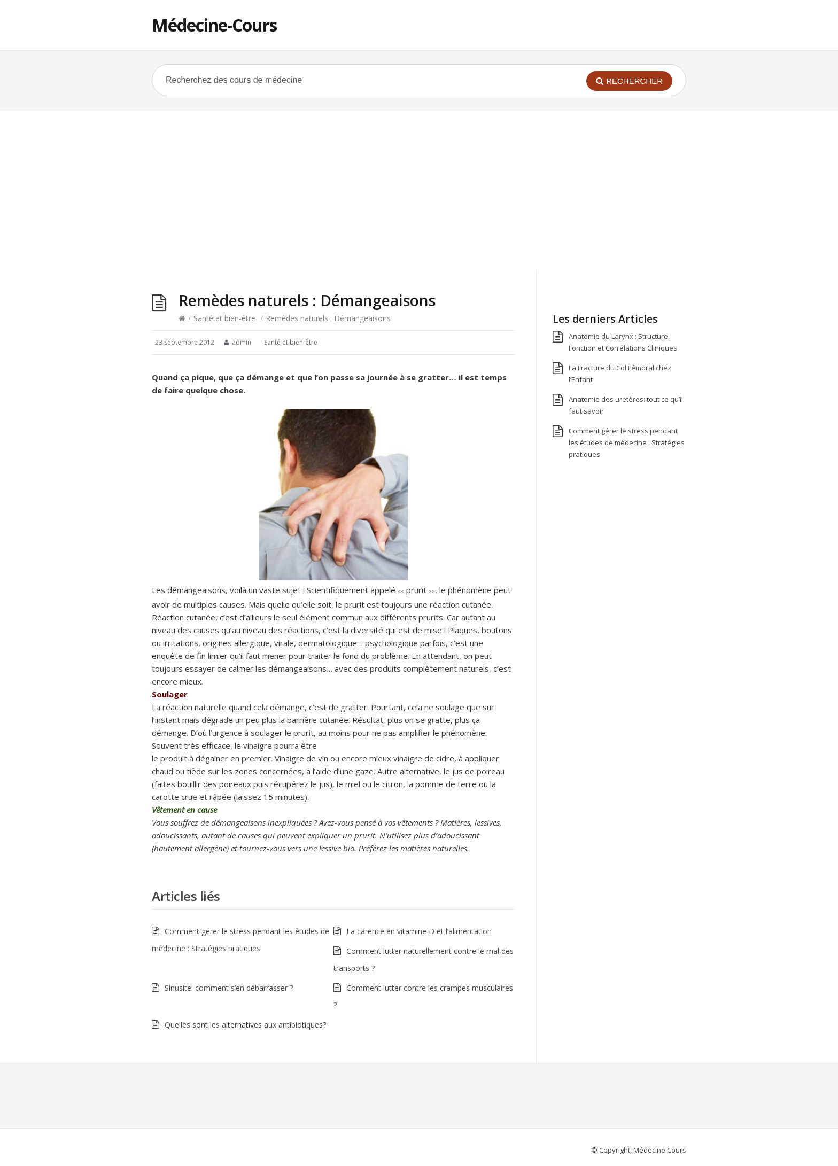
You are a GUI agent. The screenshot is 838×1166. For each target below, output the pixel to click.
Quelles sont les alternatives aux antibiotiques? (245, 1025)
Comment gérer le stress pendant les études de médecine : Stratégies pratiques (627, 442)
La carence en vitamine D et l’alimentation (419, 931)
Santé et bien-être (224, 318)
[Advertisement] (419, 190)
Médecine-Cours (214, 24)
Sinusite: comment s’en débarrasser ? (229, 988)
